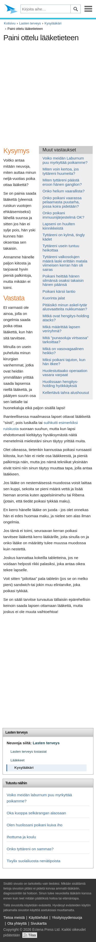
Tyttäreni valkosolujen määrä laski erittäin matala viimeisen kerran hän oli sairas (64, 263)
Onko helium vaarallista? (63, 191)
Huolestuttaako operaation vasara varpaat (64, 372)
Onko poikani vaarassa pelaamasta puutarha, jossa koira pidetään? (62, 202)
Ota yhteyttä (17, 923)
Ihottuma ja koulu (21, 837)
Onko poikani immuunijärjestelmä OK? (63, 215)
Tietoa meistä (14, 918)
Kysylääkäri (53, 23)
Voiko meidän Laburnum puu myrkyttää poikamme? (65, 160)
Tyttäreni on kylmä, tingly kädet (63, 237)
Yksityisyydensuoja (67, 918)
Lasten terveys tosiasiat (28, 751)
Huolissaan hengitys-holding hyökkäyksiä (60, 383)
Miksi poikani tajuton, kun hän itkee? (64, 361)
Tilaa (32, 935)
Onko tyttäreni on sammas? (30, 849)
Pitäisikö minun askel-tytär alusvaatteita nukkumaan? (64, 307)
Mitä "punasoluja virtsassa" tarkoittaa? (65, 340)
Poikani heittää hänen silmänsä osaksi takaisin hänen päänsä (63, 280)
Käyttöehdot (38, 918)
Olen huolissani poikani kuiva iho (34, 825)
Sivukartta (39, 923)
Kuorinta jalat (53, 298)
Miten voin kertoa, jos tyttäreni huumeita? (60, 171)
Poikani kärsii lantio (58, 291)
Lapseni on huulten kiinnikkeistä (58, 226)
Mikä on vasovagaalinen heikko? (63, 351)
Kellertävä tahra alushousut (65, 392)
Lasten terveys (30, 23)
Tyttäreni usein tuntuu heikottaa (60, 248)
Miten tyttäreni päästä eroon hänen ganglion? (62, 182)
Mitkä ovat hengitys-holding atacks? (65, 318)
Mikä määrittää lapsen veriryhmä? (61, 329)
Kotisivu (10, 23)
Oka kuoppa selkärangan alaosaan (36, 813)
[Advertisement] (48, 92)
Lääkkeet (17, 760)
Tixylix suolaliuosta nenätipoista (33, 861)
